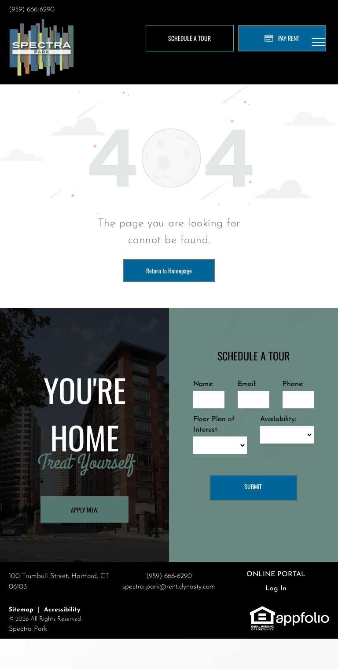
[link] (262, 610)
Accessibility (62, 610)
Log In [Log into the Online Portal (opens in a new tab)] (276, 588)
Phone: (293, 384)
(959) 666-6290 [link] (32, 9)
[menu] (318, 42)
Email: (247, 384)
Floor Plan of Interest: (214, 424)
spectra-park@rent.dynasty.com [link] (168, 586)
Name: (203, 384)
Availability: (278, 419)
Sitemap (21, 610)
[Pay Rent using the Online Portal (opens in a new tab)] (282, 38)
